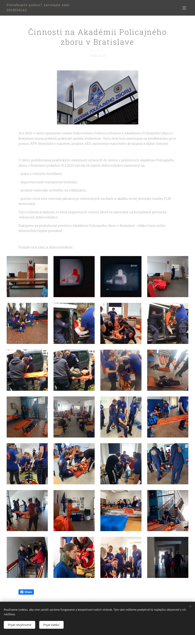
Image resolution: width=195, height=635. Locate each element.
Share (26, 592)
